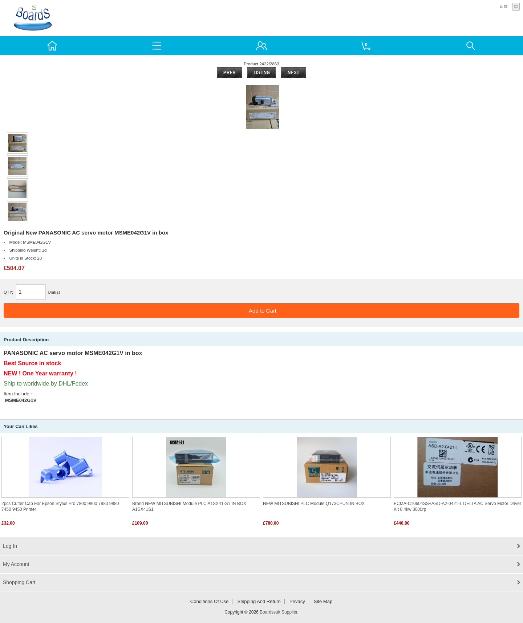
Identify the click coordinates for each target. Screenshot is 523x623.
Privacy (297, 601)
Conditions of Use (209, 601)
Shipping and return (259, 601)
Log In (10, 546)
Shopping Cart (19, 582)
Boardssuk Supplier (278, 612)
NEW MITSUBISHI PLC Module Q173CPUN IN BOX (314, 503)
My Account (16, 564)
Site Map (323, 601)
